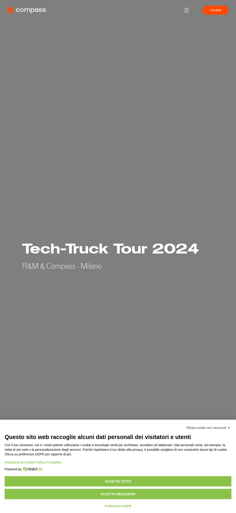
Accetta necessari (118, 494)
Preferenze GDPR (118, 506)
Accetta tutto (118, 481)
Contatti (215, 10)
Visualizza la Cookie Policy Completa (33, 462)
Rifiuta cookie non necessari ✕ (208, 428)
